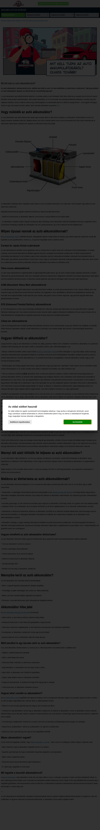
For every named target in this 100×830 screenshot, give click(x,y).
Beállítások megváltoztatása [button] (20, 422)
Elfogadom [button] (77, 422)
